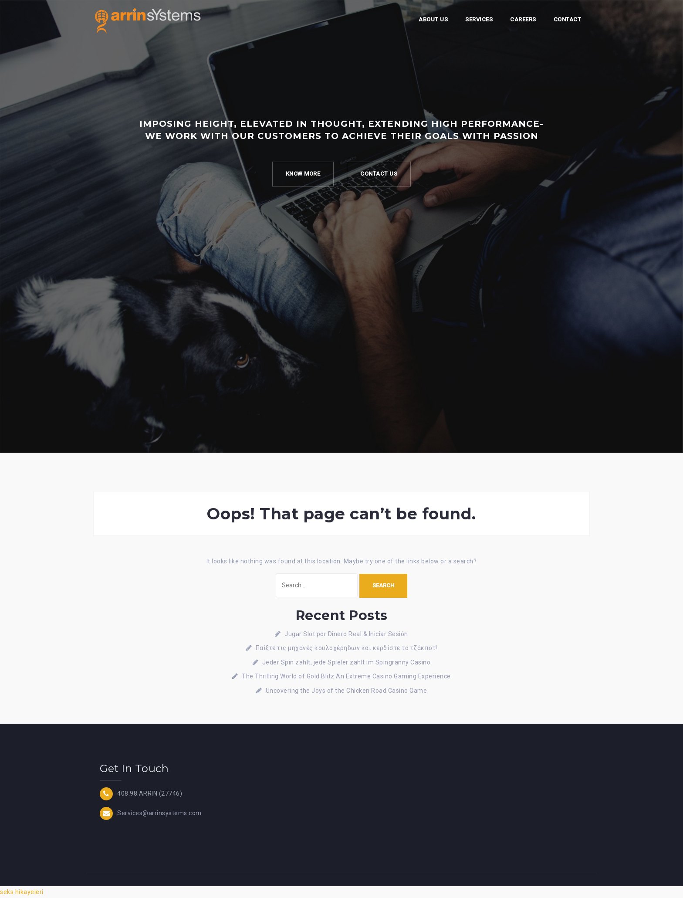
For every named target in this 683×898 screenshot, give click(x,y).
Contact (568, 19)
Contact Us (378, 173)
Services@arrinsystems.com (159, 813)
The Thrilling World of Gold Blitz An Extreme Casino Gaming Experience (346, 676)
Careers (523, 19)
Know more (303, 173)
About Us (433, 19)
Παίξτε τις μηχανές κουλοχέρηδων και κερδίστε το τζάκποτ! (346, 647)
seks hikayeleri (22, 891)
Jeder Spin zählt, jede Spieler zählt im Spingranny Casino (346, 662)
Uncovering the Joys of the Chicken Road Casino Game (346, 690)
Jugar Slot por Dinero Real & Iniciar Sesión (346, 633)
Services (479, 19)
